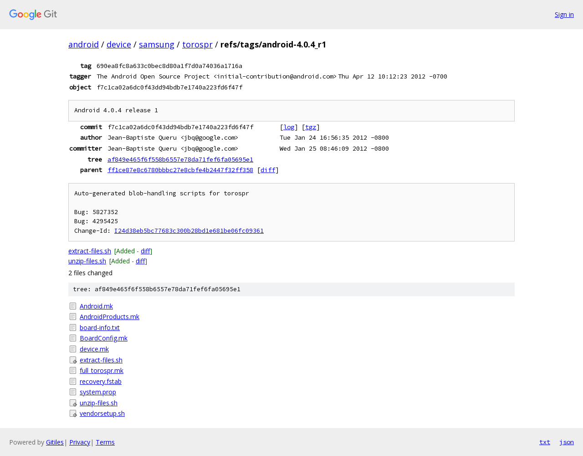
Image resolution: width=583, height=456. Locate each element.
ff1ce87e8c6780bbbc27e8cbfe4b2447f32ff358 (180, 170)
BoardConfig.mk (104, 338)
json (566, 442)
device (119, 44)
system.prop (98, 392)
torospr (197, 44)
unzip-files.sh (87, 261)
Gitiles (55, 442)
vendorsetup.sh (102, 413)
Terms (105, 442)
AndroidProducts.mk (109, 316)
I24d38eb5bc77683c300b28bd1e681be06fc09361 (189, 231)
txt (544, 442)
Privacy (79, 442)
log (288, 127)
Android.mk (96, 306)
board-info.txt (100, 327)
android (83, 44)
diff (268, 170)
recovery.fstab (101, 381)
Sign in (564, 14)
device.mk (94, 349)
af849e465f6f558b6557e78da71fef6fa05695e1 (180, 159)
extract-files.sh (89, 250)
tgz (310, 127)
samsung (156, 44)
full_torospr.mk (101, 370)
